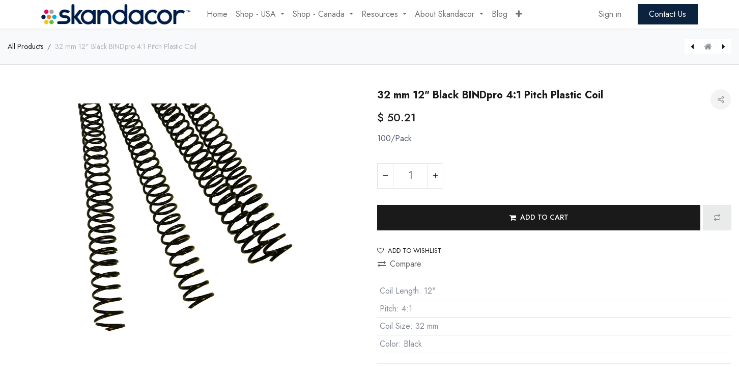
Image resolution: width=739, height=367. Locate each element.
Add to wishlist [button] (409, 250)
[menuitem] (217, 14)
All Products (25, 46)
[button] (518, 14)
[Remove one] (385, 176)
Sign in (610, 14)
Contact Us (667, 14)
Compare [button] (399, 264)
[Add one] (435, 176)
